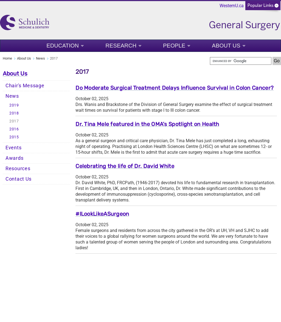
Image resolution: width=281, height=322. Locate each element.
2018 (14, 113)
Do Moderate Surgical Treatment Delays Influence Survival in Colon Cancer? (174, 88)
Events (13, 147)
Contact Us (18, 179)
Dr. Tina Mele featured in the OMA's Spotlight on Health (147, 124)
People (174, 46)
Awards (14, 158)
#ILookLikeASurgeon (102, 214)
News (40, 58)
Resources (17, 168)
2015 (14, 137)
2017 (14, 121)
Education (62, 46)
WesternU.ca (232, 5)
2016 (14, 129)
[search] (240, 61)
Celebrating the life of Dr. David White (124, 166)
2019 (14, 105)
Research (120, 46)
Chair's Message (24, 85)
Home (7, 58)
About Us (226, 46)
